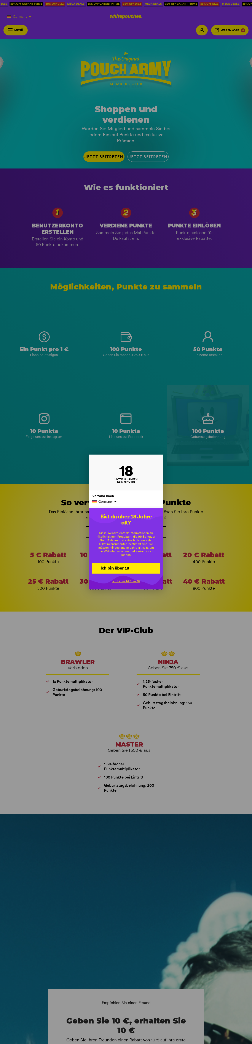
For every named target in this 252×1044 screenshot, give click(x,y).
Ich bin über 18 (114, 568)
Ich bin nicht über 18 (126, 581)
